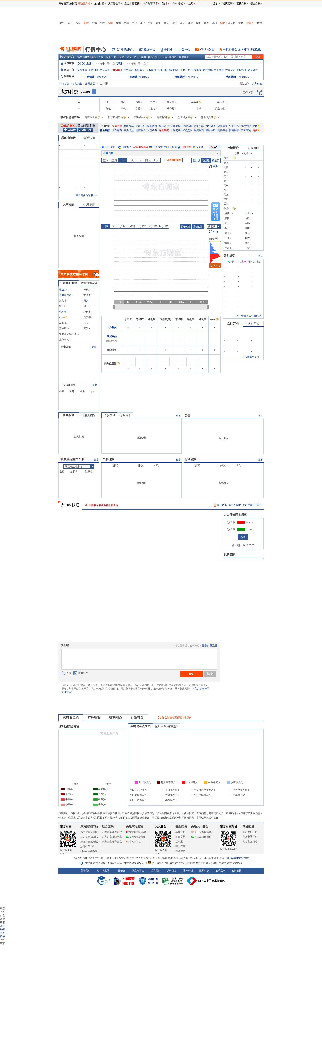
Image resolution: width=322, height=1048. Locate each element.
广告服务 (120, 870)
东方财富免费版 (89, 832)
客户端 (186, 49)
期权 (102, 23)
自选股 (173, 57)
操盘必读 (117, 126)
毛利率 (63, 311)
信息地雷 (89, 204)
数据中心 (149, 49)
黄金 (166, 23)
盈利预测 (174, 70)
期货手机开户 (250, 832)
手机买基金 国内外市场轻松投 (242, 49)
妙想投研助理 (87, 846)
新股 (86, 23)
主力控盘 (129, 130)
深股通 (133, 76)
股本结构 (187, 126)
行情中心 (67, 56)
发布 (191, 674)
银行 (174, 23)
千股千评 (185, 70)
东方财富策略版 (89, 841)
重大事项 (246, 130)
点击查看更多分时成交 (248, 315)
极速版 (215, 160)
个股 (101, 57)
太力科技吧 (111, 147)
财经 (62, 23)
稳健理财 (180, 851)
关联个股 (246, 126)
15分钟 (141, 226)
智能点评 (187, 130)
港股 (142, 23)
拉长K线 (185, 226)
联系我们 (155, 870)
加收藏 (73, 3)
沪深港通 (67, 76)
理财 (190, 23)
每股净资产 (65, 295)
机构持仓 (222, 130)
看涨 (231, 522)
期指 (94, 23)
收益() (63, 289)
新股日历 (94, 70)
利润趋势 (66, 346)
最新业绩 (211, 130)
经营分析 (140, 126)
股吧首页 (220, 505)
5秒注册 (212, 645)
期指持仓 (241, 70)
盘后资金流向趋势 (166, 726)
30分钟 (152, 226)
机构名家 (229, 554)
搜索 (259, 23)
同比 (85, 300)
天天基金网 (114, 3)
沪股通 (90, 76)
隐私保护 (204, 870)
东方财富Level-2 (89, 836)
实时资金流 (71, 717)
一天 (122, 160)
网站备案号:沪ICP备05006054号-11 (129, 863)
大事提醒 (68, 204)
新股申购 (82, 70)
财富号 (250, 23)
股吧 (222, 23)
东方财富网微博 (136, 832)
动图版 (206, 160)
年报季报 (196, 70)
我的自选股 (68, 138)
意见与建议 (133, 841)
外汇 (158, 23)
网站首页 (64, 3)
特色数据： (106, 130)
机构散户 (140, 130)
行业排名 (137, 717)
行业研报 (162, 70)
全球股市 (67, 63)
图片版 (196, 160)
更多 (256, 126)
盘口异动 (233, 323)
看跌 (231, 529)
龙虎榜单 (208, 70)
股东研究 (164, 126)
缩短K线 (197, 226)
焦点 (70, 23)
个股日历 (108, 153)
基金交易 (180, 836)
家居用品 (90, 83)
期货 (150, 23)
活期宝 (179, 841)
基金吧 (231, 23)
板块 (108, 57)
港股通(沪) (180, 76)
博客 (240, 23)
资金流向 (105, 70)
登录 (204, 645)
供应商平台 (138, 870)
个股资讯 (109, 415)
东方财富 (65, 826)
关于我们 (86, 870)
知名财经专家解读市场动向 (177, 717)
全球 (126, 23)
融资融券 (253, 70)
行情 (110, 23)
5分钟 (131, 226)
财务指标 (94, 717)
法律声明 (188, 870)
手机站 (168, 49)
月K (122, 226)
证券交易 (241, 3)
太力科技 (112, 327)
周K (114, 226)
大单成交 (158, 147)
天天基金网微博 (201, 832)
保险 (198, 23)
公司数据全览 (89, 283)
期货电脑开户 (250, 836)
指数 (79, 57)
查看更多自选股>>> (86, 195)
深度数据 (164, 130)
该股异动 (253, 323)
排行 (115, 57)
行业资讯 (125, 415)
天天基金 (160, 826)
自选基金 (184, 57)
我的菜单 (227, 3)
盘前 (106, 160)
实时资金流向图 (140, 726)
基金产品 (180, 846)
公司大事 (176, 126)
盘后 (114, 160)
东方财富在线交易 (112, 836)
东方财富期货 (228, 826)
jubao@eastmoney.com (237, 857)
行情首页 (64, 83)
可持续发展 (103, 870)
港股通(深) (231, 76)
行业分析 (234, 126)
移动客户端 (84, 3)
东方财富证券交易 (112, 841)
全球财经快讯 (125, 49)
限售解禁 (219, 70)
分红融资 (211, 126)
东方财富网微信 (136, 836)
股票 (78, 23)
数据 (118, 23)
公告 (187, 415)
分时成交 (229, 255)
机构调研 (186, 147)
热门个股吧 (235, 505)
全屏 (215, 166)
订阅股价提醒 (172, 160)
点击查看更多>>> (251, 357)
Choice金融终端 (88, 851)
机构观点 (115, 717)
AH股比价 (116, 70)
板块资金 (140, 70)
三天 (139, 160)
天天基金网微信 (201, 836)
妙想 (164, 3)
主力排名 (128, 70)
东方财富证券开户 (112, 832)
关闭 (54, 11)
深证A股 (77, 83)
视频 (214, 23)
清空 (210, 674)
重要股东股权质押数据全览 (103, 505)
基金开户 (180, 832)
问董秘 (199, 147)
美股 (134, 23)
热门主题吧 (249, 505)
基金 (182, 23)
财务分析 (199, 126)
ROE (63, 317)
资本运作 (222, 126)
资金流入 (101, 76)
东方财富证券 (131, 3)
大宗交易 (230, 70)
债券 (206, 23)
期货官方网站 (250, 841)
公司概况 (129, 126)
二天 (131, 160)
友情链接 (237, 870)
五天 (156, 160)
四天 (148, 160)
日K (105, 226)
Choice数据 (207, 49)
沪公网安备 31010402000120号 (166, 863)
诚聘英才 (172, 870)
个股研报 (151, 70)
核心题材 (152, 126)
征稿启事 (220, 870)
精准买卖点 (142, 147)
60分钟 (163, 226)
